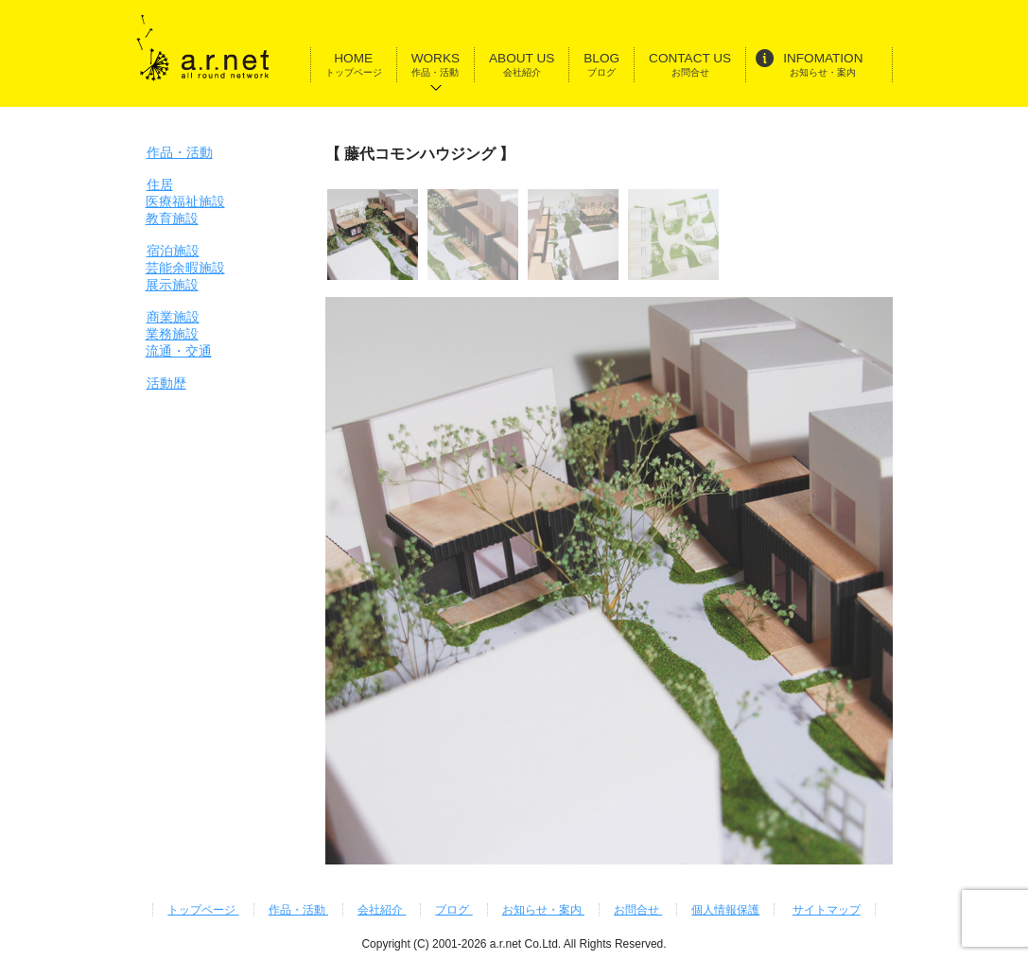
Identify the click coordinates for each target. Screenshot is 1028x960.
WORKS (435, 64)
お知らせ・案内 (543, 909)
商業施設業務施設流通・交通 (179, 333)
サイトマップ (827, 909)
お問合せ (638, 909)
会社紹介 (381, 909)
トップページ (202, 909)
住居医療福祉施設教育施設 (185, 201)
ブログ (453, 909)
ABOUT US (521, 64)
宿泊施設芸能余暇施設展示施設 (185, 267)
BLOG (601, 64)
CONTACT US (690, 64)
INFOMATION (809, 62)
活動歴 (166, 383)
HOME (353, 64)
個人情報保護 (725, 909)
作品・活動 (180, 152)
